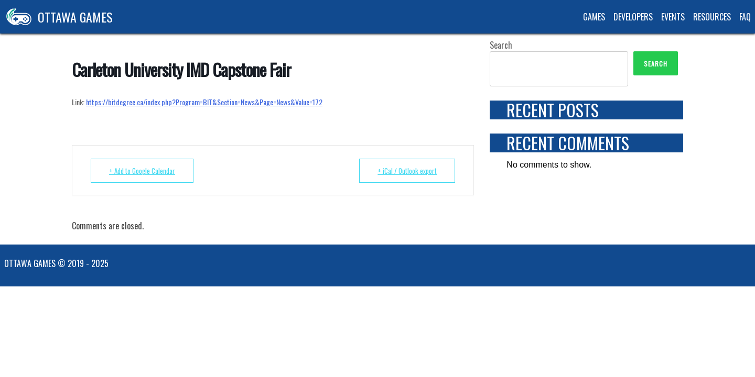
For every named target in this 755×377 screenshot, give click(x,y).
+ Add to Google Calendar (142, 170)
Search (501, 45)
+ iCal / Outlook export (407, 170)
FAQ (745, 16)
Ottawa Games (56, 16)
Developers (633, 16)
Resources (712, 16)
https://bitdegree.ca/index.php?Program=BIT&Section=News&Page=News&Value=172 (204, 101)
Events (673, 16)
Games (594, 16)
